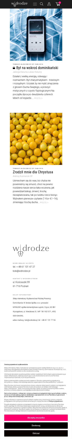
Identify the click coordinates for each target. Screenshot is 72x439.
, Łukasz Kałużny (34, 72)
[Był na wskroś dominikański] (36, 35)
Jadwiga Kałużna (20, 72)
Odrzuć (36, 433)
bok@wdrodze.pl (21, 271)
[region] (36, 400)
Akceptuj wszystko (36, 418)
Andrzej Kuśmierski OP (22, 176)
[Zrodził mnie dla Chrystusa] (36, 139)
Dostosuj (36, 425)
